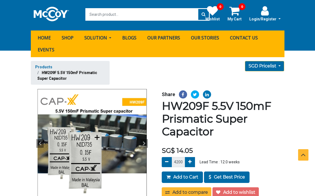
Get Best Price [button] (227, 175)
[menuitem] (44, 36)
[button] (40, 142)
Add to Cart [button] (182, 175)
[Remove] (167, 160)
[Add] (190, 160)
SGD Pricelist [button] (262, 64)
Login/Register (265, 13)
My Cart (236, 13)
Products (43, 65)
